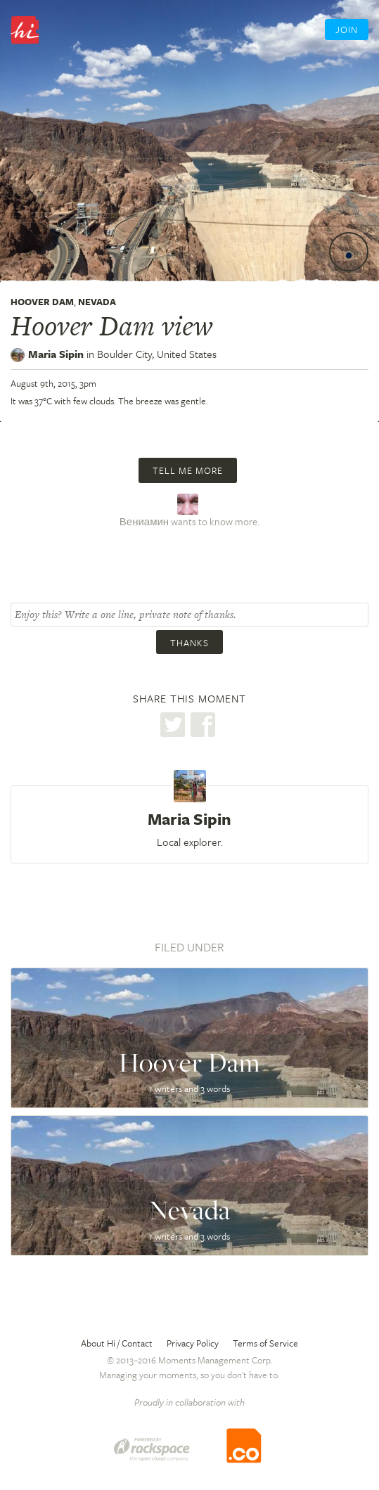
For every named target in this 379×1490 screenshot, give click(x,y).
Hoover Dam (42, 302)
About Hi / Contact (117, 1343)
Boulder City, (157, 353)
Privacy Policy (193, 1343)
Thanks (189, 643)
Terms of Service (265, 1343)
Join (346, 30)
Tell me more (188, 470)
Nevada (97, 302)
